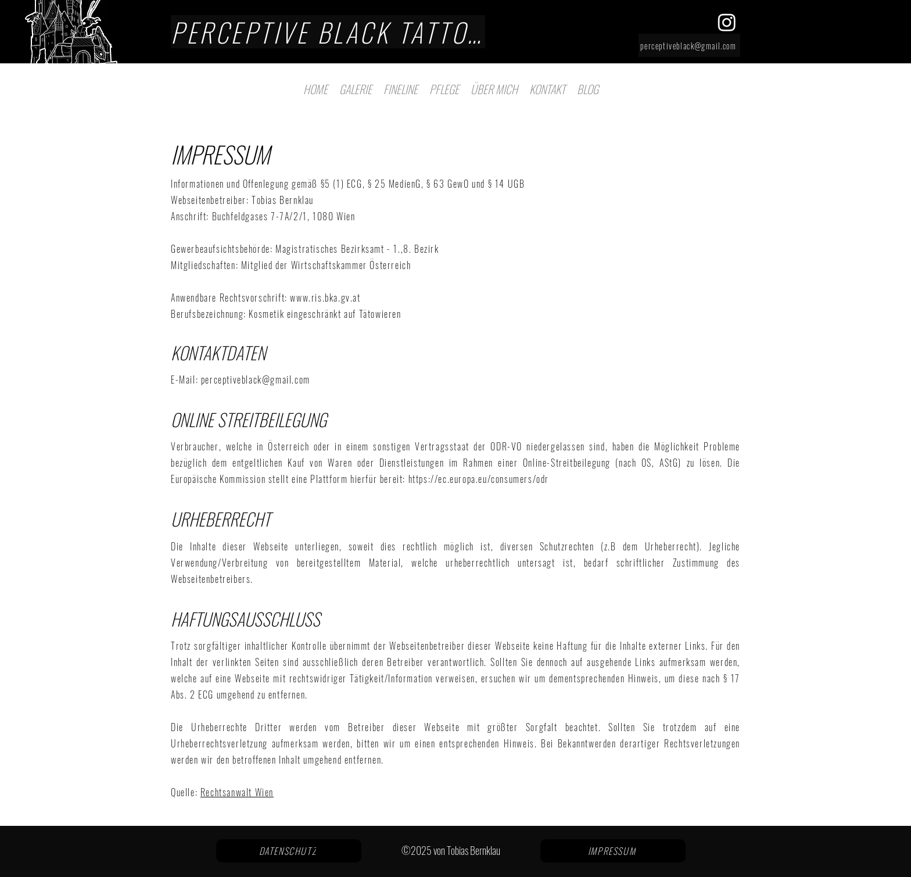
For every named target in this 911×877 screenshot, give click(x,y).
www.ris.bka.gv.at (325, 298)
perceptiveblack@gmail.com (255, 379)
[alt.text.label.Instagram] (726, 22)
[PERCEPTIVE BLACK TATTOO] (328, 31)
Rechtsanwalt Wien (237, 792)
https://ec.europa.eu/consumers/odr (478, 479)
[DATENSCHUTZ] (288, 850)
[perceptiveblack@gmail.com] (689, 45)
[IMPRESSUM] (613, 850)
